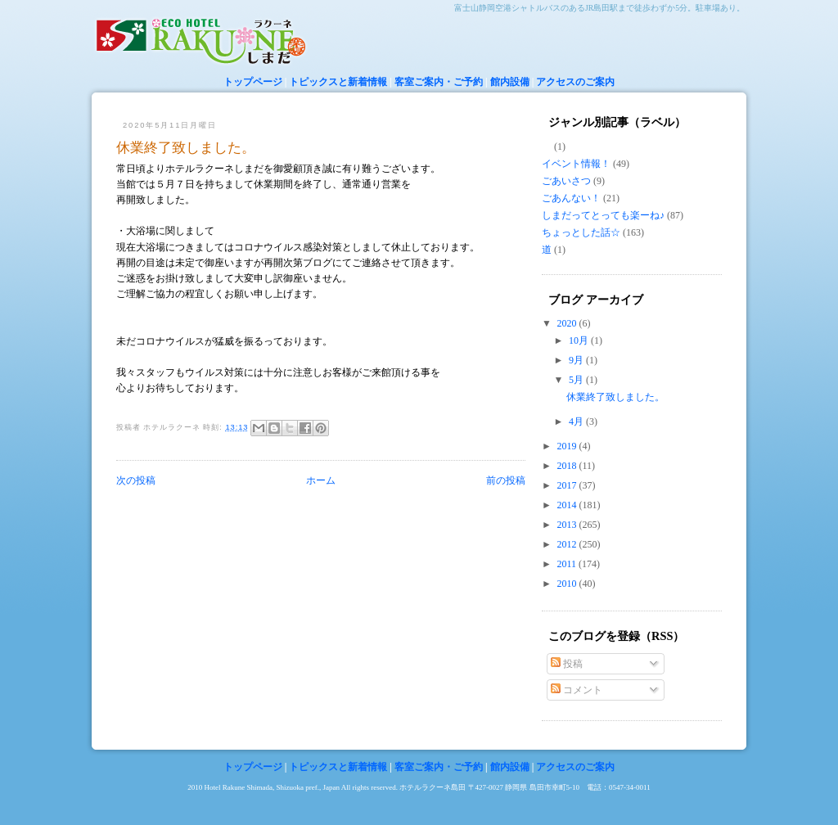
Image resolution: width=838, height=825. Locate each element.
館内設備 (509, 82)
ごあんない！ (571, 198)
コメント (576, 690)
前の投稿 (505, 480)
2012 (568, 544)
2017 (568, 485)
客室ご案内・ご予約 (438, 82)
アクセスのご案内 (575, 82)
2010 (568, 583)
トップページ (252, 82)
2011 (568, 564)
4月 (577, 421)
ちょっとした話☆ (581, 232)
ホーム (321, 480)
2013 (568, 524)
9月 (577, 360)
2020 (568, 323)
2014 (568, 505)
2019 (568, 446)
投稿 (567, 663)
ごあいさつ (566, 181)
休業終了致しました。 (185, 148)
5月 (577, 379)
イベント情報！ (576, 163)
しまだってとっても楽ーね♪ (603, 215)
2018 (568, 465)
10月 (580, 340)
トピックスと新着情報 (338, 82)
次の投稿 (135, 480)
